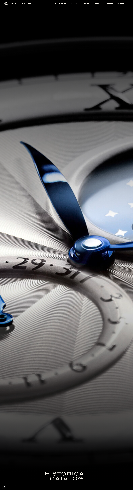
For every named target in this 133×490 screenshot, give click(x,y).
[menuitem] (60, 4)
